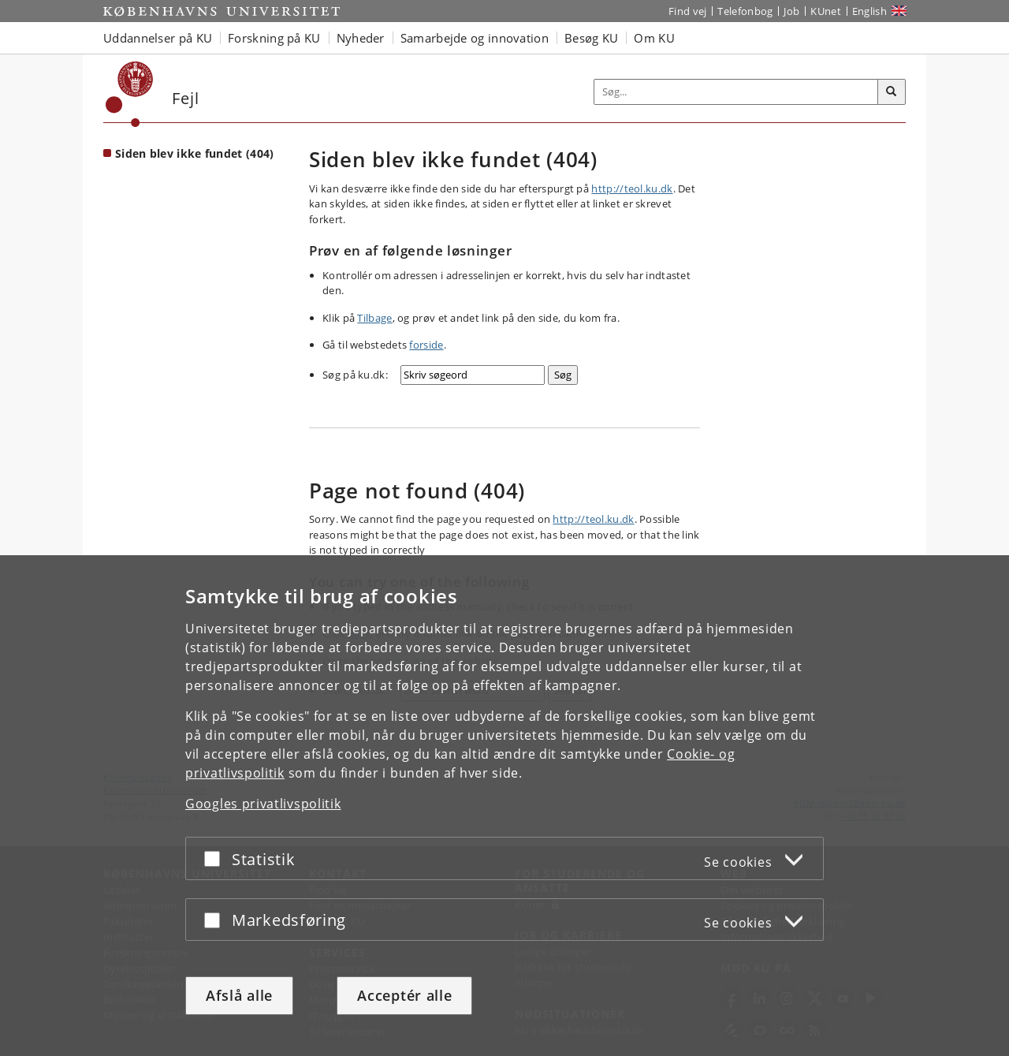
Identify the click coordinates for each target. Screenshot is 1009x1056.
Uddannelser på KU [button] (157, 38)
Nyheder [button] (361, 38)
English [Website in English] (869, 11)
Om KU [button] (654, 38)
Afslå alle (239, 995)
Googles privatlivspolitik (263, 803)
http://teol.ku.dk (631, 188)
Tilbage (374, 318)
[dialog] (504, 805)
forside (426, 345)
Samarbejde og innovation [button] (474, 38)
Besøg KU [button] (591, 38)
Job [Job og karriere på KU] (791, 11)
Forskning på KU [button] (274, 38)
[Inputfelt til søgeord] (736, 92)
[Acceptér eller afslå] (216, 858)
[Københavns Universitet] (130, 94)
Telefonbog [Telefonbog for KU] (745, 11)
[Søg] (891, 92)
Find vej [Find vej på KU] (687, 11)
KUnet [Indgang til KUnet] (825, 11)
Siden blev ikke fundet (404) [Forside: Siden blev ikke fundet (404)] (194, 153)
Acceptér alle (404, 995)
